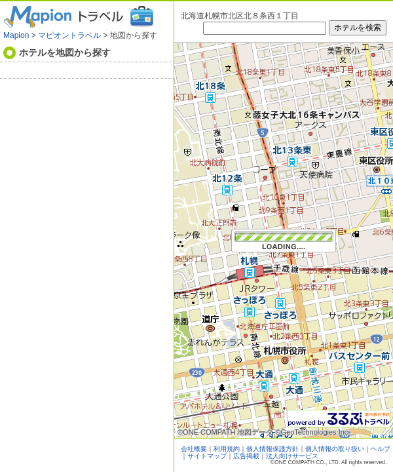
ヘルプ (380, 448)
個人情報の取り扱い (334, 448)
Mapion (16, 35)
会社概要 (194, 448)
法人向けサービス (292, 456)
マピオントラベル (69, 35)
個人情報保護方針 (272, 448)
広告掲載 (246, 456)
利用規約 (227, 448)
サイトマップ (207, 456)
